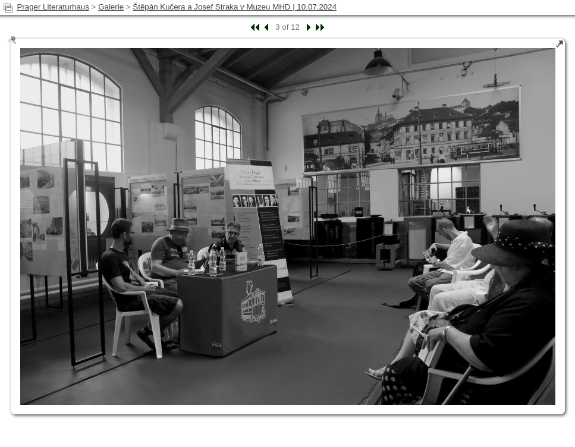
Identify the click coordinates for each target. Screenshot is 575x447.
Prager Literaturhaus (53, 6)
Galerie (111, 6)
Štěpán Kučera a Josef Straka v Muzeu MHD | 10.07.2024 (235, 6)
